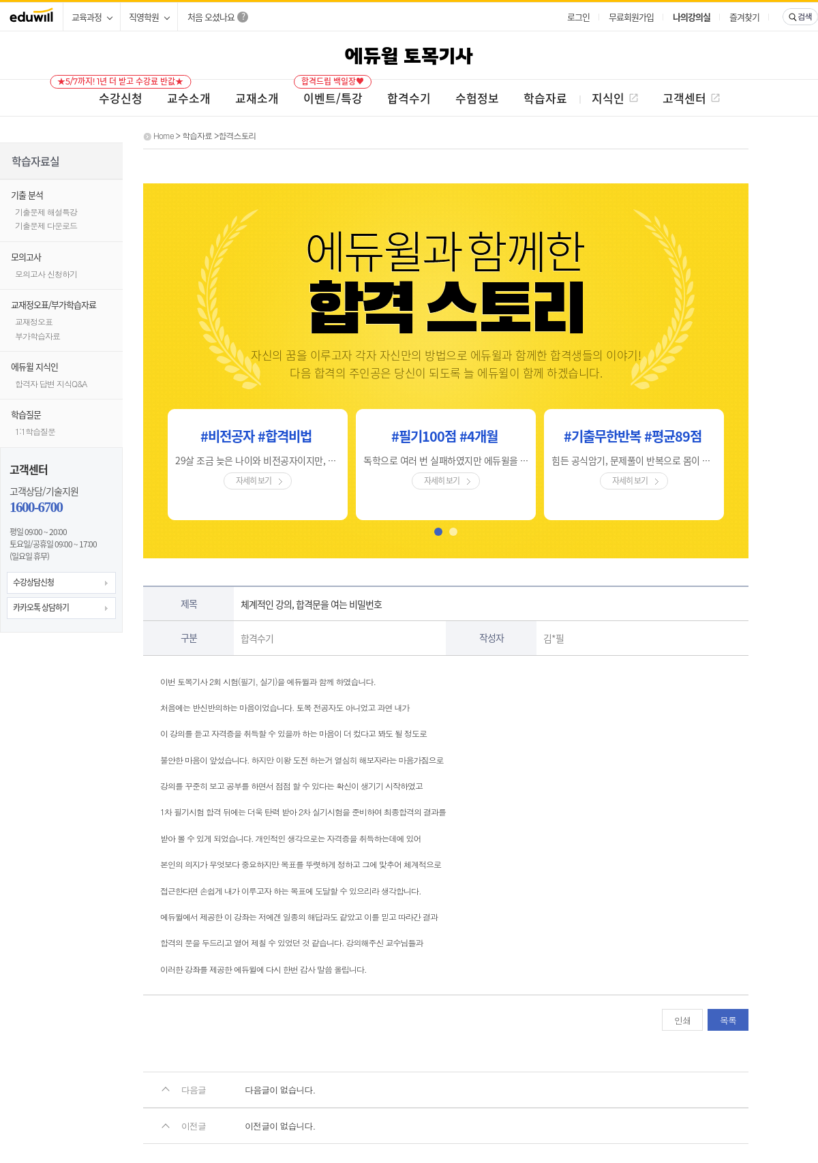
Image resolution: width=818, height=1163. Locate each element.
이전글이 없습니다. (280, 1125)
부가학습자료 (37, 336)
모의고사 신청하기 (46, 274)
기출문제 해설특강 (46, 211)
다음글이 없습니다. (280, 1089)
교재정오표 (33, 321)
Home (163, 135)
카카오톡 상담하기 (41, 607)
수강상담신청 (33, 582)
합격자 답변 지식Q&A (51, 383)
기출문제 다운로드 (46, 225)
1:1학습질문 (35, 431)
